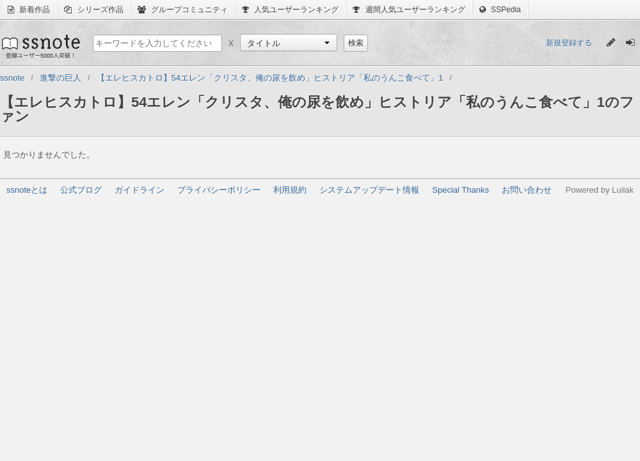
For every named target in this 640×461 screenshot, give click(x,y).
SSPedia (500, 9)
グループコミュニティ (183, 9)
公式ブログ (81, 190)
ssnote (40, 46)
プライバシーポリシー (218, 190)
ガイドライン (139, 190)
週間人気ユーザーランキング (409, 9)
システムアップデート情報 (369, 190)
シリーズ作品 (93, 9)
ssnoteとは (26, 190)
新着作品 (29, 9)
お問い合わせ (527, 190)
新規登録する (569, 42)
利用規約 (290, 190)
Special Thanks (460, 190)
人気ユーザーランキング (290, 9)
